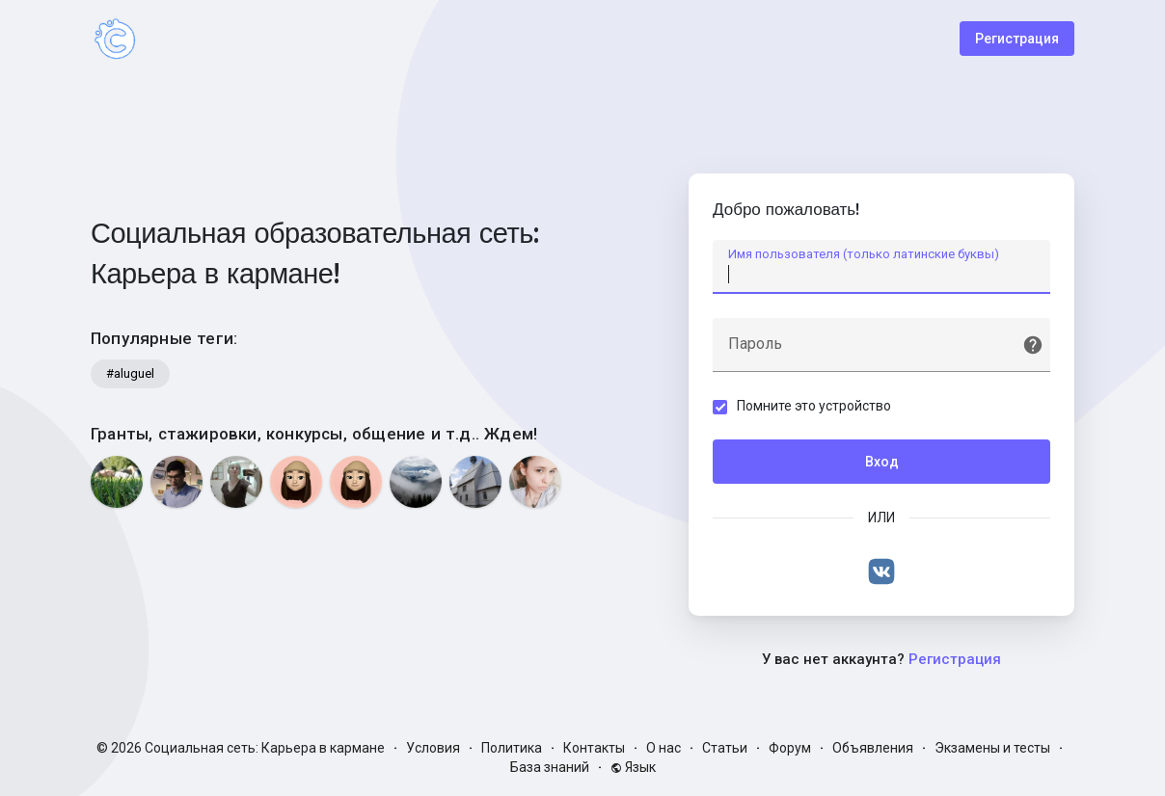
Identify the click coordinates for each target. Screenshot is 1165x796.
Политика (511, 748)
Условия (433, 748)
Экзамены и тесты (992, 748)
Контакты (594, 748)
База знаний (549, 767)
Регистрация (1017, 38)
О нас (663, 748)
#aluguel (130, 373)
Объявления (872, 748)
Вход (882, 461)
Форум (790, 748)
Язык (633, 767)
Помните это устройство (814, 405)
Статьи (724, 748)
